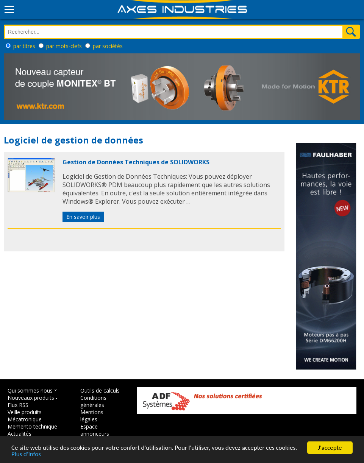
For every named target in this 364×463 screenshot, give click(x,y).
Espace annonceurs (94, 430)
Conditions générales (93, 401)
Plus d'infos (26, 456)
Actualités (19, 433)
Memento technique (32, 426)
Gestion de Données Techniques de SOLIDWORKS (135, 162)
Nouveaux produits (31, 397)
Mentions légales (91, 415)
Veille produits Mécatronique (25, 415)
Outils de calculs (100, 390)
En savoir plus (83, 216)
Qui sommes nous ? (32, 390)
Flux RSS (18, 404)
